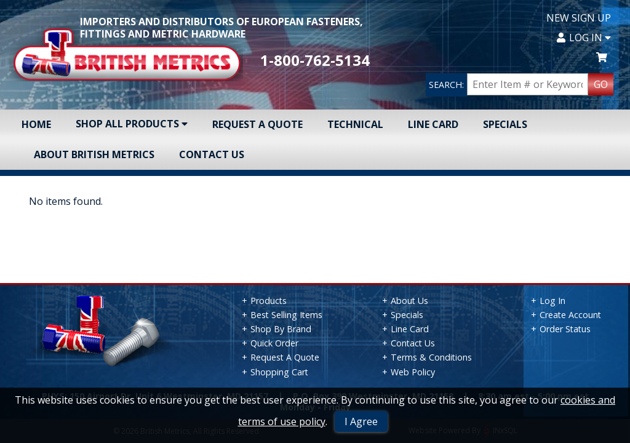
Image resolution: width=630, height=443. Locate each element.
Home (36, 124)
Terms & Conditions (431, 357)
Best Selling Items (286, 315)
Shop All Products (132, 123)
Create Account (570, 315)
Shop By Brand (280, 329)
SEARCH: (446, 84)
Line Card (433, 124)
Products (268, 300)
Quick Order (274, 343)
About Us (409, 300)
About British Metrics (94, 154)
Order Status (565, 329)
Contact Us (211, 154)
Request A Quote (257, 124)
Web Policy (413, 372)
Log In (584, 37)
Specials (505, 124)
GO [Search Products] (601, 84)
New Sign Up (578, 18)
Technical (355, 124)
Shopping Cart (279, 372)
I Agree (361, 421)
